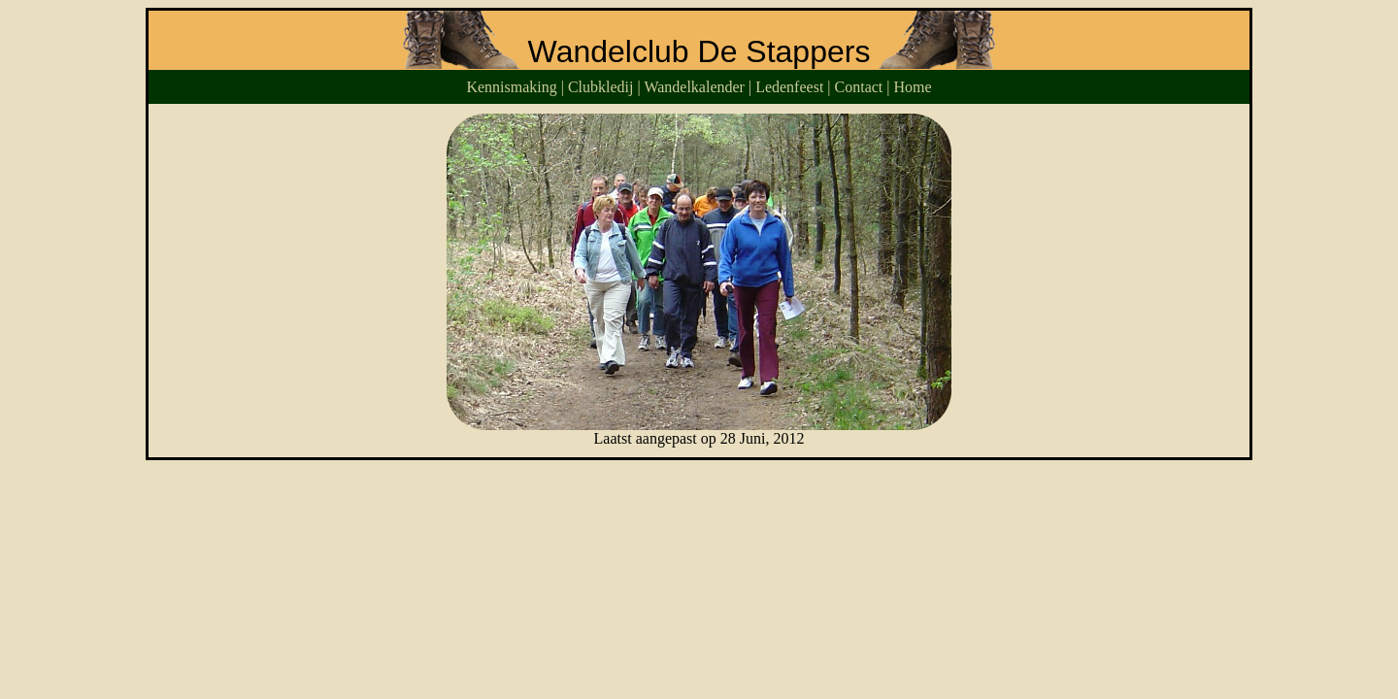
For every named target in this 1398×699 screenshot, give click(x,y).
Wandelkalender (694, 87)
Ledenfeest (789, 87)
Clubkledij (601, 87)
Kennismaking (511, 87)
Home (913, 87)
